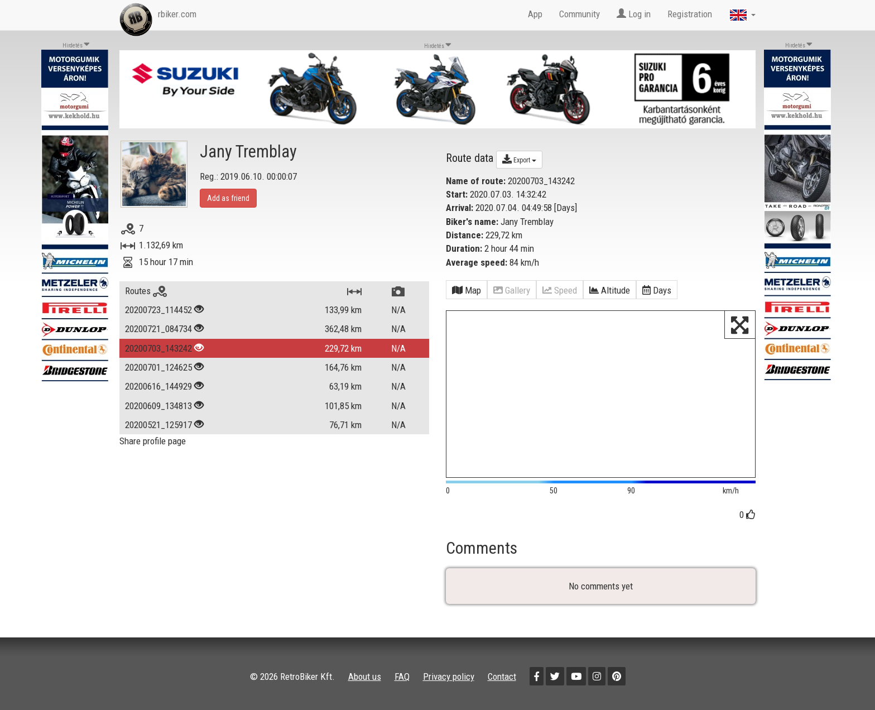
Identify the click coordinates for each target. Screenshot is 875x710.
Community (579, 14)
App (535, 14)
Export (519, 159)
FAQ (402, 676)
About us (364, 676)
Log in (634, 14)
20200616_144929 (158, 386)
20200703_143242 (158, 348)
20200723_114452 (158, 309)
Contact (502, 676)
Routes (146, 290)
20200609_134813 (158, 405)
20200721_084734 (158, 328)
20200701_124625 (158, 367)
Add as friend (228, 198)
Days (565, 207)
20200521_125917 (158, 424)
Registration (689, 14)
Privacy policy (448, 676)
